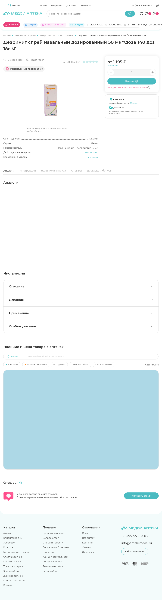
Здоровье (9, 542)
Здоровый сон (11, 571)
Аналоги (9, 170)
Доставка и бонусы (99, 170)
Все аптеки (88, 538)
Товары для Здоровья (25, 35)
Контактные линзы (14, 580)
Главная (7, 35)
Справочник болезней (56, 547)
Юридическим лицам (55, 556)
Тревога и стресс (13, 566)
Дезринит (92, 157)
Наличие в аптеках (53, 170)
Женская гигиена (13, 575)
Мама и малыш (12, 561)
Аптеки (43, 5)
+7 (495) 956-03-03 (142, 5)
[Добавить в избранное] (13, 60)
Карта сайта (50, 571)
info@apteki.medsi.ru (136, 543)
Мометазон (91, 152)
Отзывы (76, 170)
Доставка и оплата (53, 533)
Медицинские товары (16, 552)
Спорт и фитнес (12, 556)
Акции (7, 533)
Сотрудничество (52, 561)
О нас (85, 533)
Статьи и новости (53, 542)
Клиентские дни (12, 538)
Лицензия (56, 5)
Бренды (7, 585)
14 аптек (133, 103)
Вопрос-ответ (51, 538)
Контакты (86, 5)
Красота (8, 547)
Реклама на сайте (53, 566)
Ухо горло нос (67, 35)
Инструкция (28, 170)
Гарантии (48, 552)
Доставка (71, 5)
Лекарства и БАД (48, 35)
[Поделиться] (34, 60)
